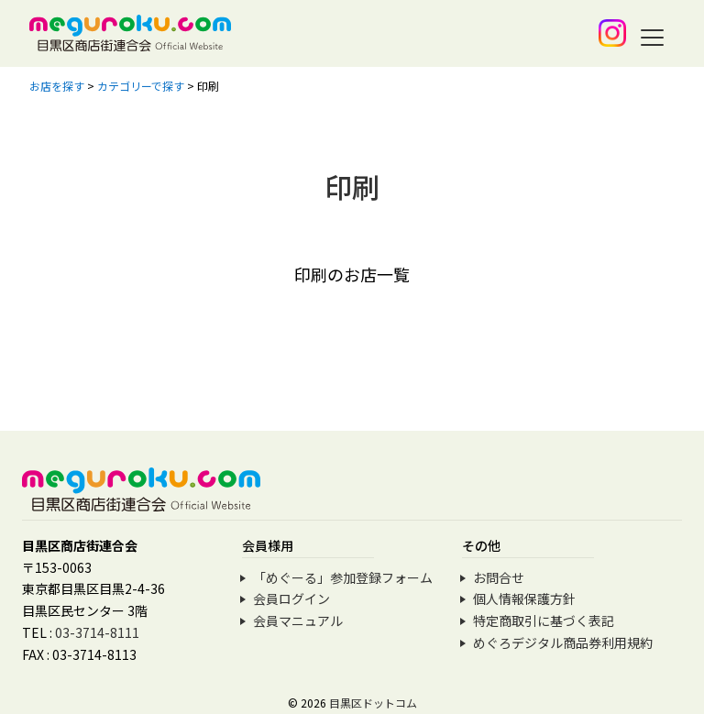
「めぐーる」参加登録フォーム (343, 577)
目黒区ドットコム (373, 702)
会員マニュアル (298, 620)
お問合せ (498, 577)
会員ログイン (291, 598)
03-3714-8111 (97, 632)
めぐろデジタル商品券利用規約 (563, 642)
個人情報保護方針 (524, 598)
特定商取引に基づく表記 (543, 620)
